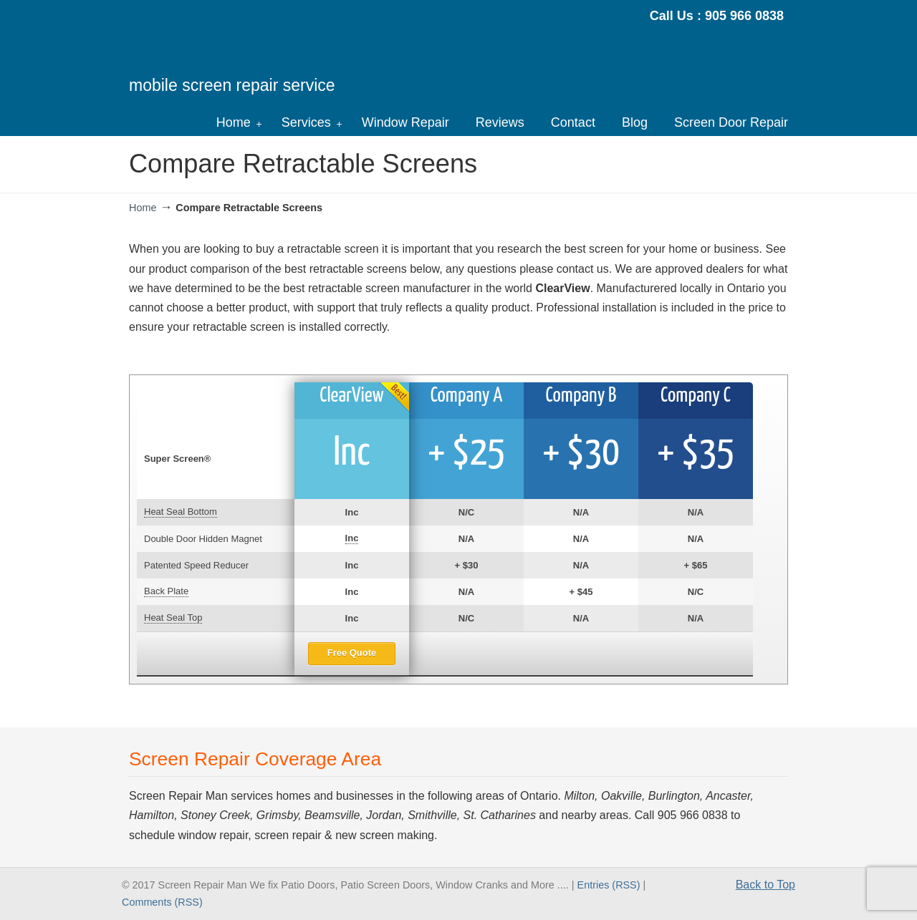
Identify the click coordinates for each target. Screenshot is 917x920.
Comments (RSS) (162, 902)
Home (142, 207)
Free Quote (352, 652)
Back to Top (765, 884)
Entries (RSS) (608, 885)
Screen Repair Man (253, 54)
